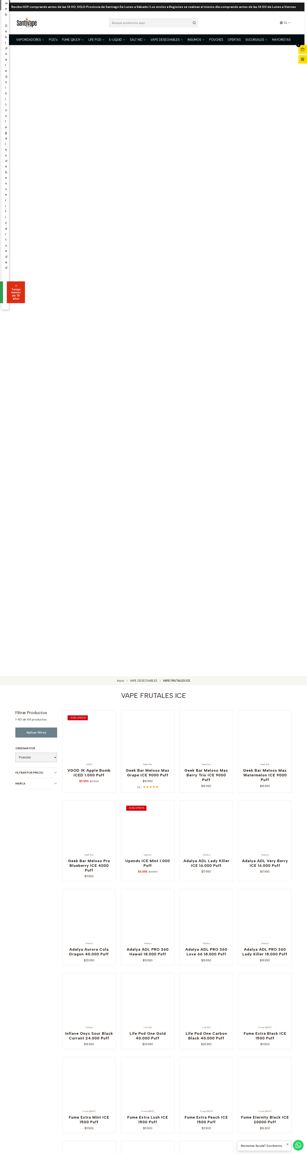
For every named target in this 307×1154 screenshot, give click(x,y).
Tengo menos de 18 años (178, 589)
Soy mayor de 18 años (127, 589)
